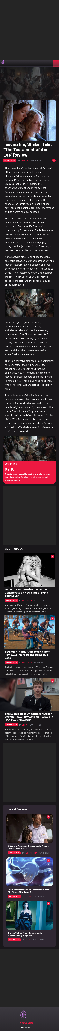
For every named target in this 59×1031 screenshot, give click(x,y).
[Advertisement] (29, 29)
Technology (25, 1027)
